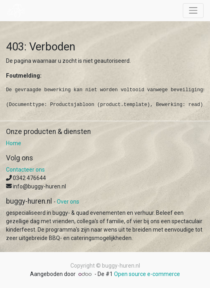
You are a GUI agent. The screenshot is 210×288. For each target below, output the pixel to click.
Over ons (68, 201)
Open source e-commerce (147, 274)
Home (13, 143)
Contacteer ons (25, 169)
